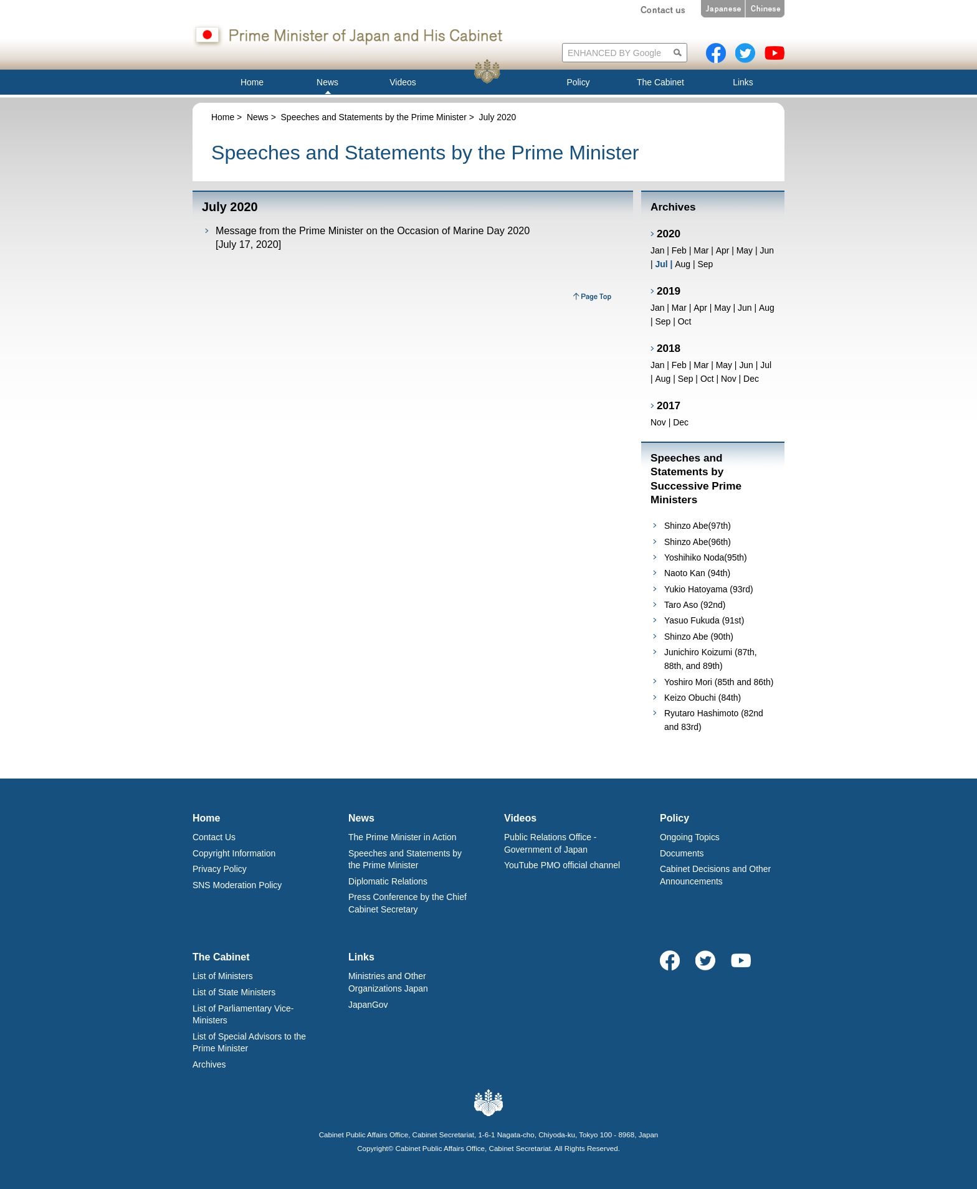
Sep (705, 264)
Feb (679, 250)
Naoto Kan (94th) (697, 573)
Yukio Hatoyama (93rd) (708, 589)
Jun (766, 250)
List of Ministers (223, 976)
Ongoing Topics (690, 837)
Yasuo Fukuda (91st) (704, 620)
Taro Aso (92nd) (694, 605)
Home (222, 117)
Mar (700, 250)
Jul (765, 365)
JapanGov (368, 1005)
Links (361, 957)
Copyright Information (234, 853)
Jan (657, 250)
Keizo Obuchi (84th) (702, 698)
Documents (682, 853)
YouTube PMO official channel (562, 865)
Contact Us (214, 837)
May (744, 250)
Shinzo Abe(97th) (697, 526)
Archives (209, 1064)
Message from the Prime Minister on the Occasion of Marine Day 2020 (373, 230)
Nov (728, 379)
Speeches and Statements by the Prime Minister (374, 117)
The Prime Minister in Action (402, 837)
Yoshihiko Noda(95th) (705, 557)
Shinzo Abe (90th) (698, 637)
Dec (751, 379)
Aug (682, 264)
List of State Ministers (234, 992)
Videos (520, 818)
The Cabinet (221, 957)
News (258, 117)
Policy (674, 818)
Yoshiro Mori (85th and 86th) (718, 682)
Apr (723, 250)
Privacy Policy (220, 869)
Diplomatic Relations (387, 881)
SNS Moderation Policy (237, 885)
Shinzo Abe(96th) (697, 542)
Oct (685, 321)
